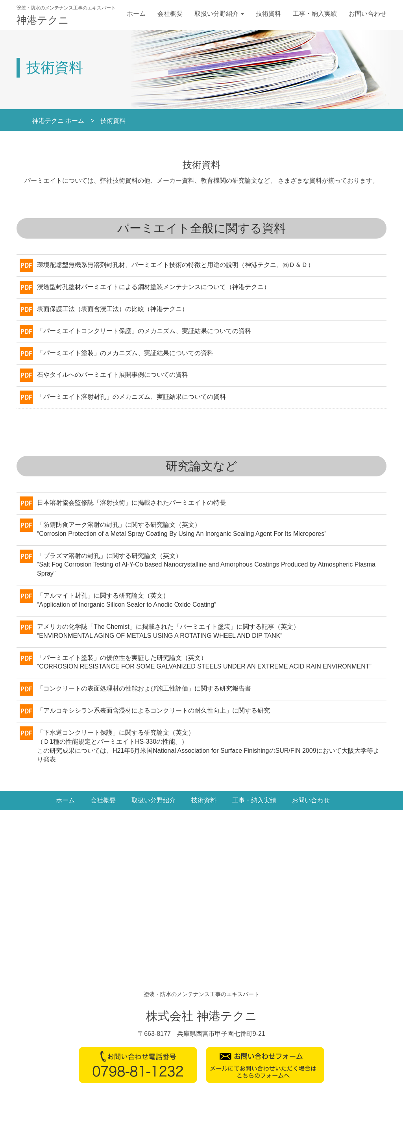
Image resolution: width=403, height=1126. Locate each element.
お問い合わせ (367, 13)
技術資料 (268, 13)
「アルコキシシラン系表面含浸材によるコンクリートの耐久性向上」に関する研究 (153, 710)
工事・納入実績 (315, 13)
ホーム (136, 13)
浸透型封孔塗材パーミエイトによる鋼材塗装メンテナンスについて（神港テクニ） (153, 286)
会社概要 (170, 13)
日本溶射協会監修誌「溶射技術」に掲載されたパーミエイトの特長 (131, 502)
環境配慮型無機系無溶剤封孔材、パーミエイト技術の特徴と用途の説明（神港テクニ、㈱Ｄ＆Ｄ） (175, 264)
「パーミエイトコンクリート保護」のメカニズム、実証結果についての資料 (144, 331)
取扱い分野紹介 (219, 13)
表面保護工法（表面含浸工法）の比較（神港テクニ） (112, 309)
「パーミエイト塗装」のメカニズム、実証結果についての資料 (125, 353)
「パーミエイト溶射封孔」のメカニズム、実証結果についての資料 (131, 396)
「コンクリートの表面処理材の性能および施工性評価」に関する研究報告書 (144, 688)
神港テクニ (43, 20)
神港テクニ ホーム (58, 120)
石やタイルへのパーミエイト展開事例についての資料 (112, 374)
